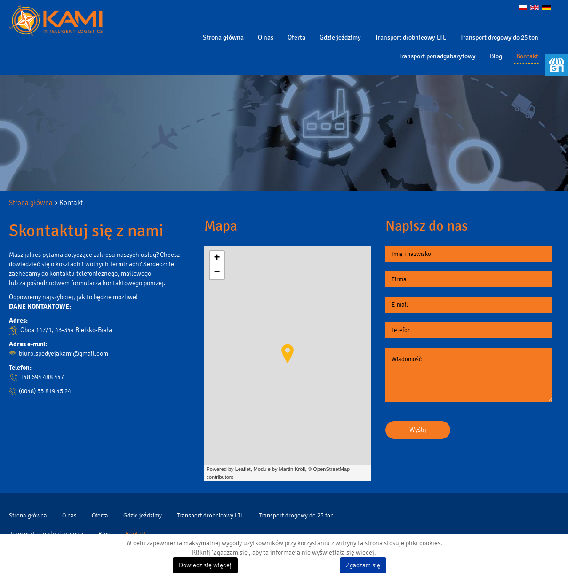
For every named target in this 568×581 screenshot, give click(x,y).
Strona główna (223, 37)
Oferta (296, 37)
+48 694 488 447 (42, 377)
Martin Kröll (292, 469)
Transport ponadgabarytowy (437, 56)
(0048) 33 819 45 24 (45, 391)
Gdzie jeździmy (340, 37)
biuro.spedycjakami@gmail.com (63, 354)
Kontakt (527, 56)
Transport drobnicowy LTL (410, 37)
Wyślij (417, 430)
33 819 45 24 (480, 513)
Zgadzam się (363, 565)
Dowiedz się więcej (205, 565)
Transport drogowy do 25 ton (499, 37)
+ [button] (217, 258)
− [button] (217, 272)
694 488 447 (543, 513)
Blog (496, 56)
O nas (265, 37)
